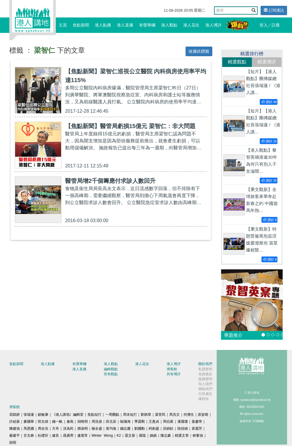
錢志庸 (125, 428)
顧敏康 (43, 415)
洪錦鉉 (168, 428)
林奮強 (198, 435)
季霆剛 (139, 422)
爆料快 (203, 399)
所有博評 (174, 374)
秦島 (70, 422)
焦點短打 (95, 415)
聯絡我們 (205, 389)
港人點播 (103, 25)
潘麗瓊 (182, 422)
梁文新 (130, 435)
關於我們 (205, 364)
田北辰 (111, 422)
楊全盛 (97, 428)
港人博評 (213, 25)
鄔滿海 (125, 422)
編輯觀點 (111, 369)
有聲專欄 (147, 25)
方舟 (55, 428)
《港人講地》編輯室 (67, 415)
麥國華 (29, 422)
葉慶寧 (197, 422)
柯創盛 (154, 428)
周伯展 (168, 422)
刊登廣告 (205, 394)
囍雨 (12, 442)
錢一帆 (57, 422)
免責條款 (205, 374)
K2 (119, 435)
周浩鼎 (97, 422)
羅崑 (142, 435)
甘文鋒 (29, 435)
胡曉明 (82, 422)
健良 (55, 435)
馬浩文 (174, 415)
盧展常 (82, 435)
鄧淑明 (82, 428)
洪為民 (68, 428)
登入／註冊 (269, 25)
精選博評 (266, 61)
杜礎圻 (43, 435)
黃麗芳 (197, 428)
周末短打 (130, 415)
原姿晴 (203, 415)
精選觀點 (237, 61)
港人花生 (191, 25)
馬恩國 (29, 428)
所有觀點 (111, 374)
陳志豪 (166, 435)
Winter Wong (102, 435)
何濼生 (189, 415)
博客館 (172, 369)
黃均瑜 (111, 428)
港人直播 (125, 25)
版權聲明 (205, 379)
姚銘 (153, 435)
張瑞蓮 (29, 415)
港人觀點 (169, 25)
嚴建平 (14, 435)
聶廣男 (68, 435)
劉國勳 (139, 428)
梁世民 (160, 415)
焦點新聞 (81, 25)
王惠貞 (154, 422)
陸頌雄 (182, 428)
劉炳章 (146, 415)
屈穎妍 (14, 415)
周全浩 (43, 428)
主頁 (63, 25)
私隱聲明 (205, 369)
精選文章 (182, 435)
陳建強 (14, 428)
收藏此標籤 (199, 51)
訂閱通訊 (274, 10)
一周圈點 (112, 415)
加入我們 (205, 384)
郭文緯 (43, 422)
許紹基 (14, 422)
